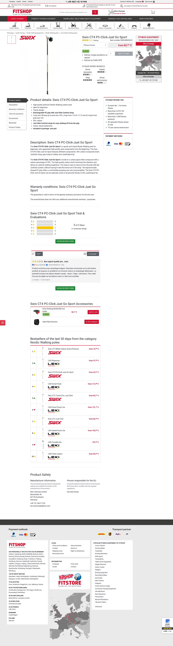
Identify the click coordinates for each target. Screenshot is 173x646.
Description (13, 106)
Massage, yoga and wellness (120, 20)
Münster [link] (11, 566)
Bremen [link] (27, 556)
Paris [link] (14, 609)
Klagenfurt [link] (23, 584)
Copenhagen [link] (13, 615)
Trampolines (99, 559)
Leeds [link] (18, 576)
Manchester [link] (25, 579)
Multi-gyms (99, 556)
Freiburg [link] (38, 559)
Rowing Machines (101, 554)
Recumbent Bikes (101, 575)
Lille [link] (10, 609)
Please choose (89, 47)
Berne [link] (15, 598)
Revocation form (58, 554)
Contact (30, 1)
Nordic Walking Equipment (35, 34)
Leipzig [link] (23, 564)
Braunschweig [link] (19, 556)
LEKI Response (54, 362)
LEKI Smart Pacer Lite (56, 409)
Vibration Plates (100, 602)
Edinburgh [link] (41, 576)
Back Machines (100, 594)
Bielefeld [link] (29, 554)
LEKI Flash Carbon (55, 455)
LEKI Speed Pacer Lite (56, 432)
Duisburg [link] (20, 559)
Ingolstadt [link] (25, 561)
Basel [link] (10, 598)
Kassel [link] (39, 561)
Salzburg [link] (35, 584)
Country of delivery (127, 1)
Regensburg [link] (27, 566)
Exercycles (98, 578)
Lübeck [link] (29, 564)
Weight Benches (100, 564)
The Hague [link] (30, 590)
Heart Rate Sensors (49, 323)
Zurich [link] (27, 598)
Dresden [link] (41, 556)
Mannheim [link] (36, 564)
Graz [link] (10, 584)
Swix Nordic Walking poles (69, 34)
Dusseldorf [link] (12, 559)
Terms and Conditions (59, 546)
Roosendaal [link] (13, 592)
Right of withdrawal (77, 551)
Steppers (98, 583)
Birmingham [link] (25, 576)
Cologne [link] (18, 564)
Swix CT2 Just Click (55, 420)
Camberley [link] (33, 576)
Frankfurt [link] (31, 559)
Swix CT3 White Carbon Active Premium (63, 350)
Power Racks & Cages (102, 586)
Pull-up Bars (99, 597)
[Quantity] (111, 55)
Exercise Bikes (100, 548)
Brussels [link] (18, 604)
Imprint (18, 1)
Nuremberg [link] (19, 566)
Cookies (55, 548)
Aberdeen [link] (12, 576)
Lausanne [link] (21, 598)
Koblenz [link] (11, 564)
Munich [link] (42, 564)
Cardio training (17, 20)
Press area (74, 564)
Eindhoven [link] (38, 590)
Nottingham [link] (34, 579)
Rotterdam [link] (21, 592)
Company (12, 1)
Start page (10, 34)
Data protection (76, 546)
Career (24, 1)
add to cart (123, 55)
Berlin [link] (24, 554)
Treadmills (98, 551)
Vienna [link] (40, 584)
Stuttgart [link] (29, 568)
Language (139, 1)
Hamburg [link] (12, 561)
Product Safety (14, 129)
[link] (108, 145)
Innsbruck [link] (16, 584)
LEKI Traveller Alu (55, 444)
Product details (15, 102)
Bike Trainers (99, 581)
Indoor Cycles (99, 567)
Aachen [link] (11, 554)
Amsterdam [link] (13, 590)
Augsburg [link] (18, 554)
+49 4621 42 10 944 (148, 80)
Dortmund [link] (34, 556)
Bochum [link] (36, 554)
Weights (98, 570)
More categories (146, 20)
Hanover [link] (19, 561)
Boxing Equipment (101, 573)
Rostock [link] (35, 566)
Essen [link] (26, 559)
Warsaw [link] (11, 621)
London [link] (18, 579)
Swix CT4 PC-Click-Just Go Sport (60, 374)
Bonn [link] (41, 554)
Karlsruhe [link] (33, 561)
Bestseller (12, 124)
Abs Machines (100, 591)
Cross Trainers (100, 546)
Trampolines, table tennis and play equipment (82, 20)
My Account (150, 1)
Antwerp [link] (12, 604)
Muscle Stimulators (101, 599)
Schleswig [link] (21, 568)
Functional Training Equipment (105, 589)
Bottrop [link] (11, 556)
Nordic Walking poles (52, 34)
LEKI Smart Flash (54, 385)
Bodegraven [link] (21, 590)
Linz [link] (29, 584)
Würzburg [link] (12, 571)
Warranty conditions (16, 111)
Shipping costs (57, 551)
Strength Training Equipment (43, 20)
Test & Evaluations (16, 115)
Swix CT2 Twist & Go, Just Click (60, 397)
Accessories (13, 120)
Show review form (65, 243)
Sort (38, 255)
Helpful (35, 281)
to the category (91, 323)
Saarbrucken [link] (13, 568)
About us (74, 548)
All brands (98, 607)
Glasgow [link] (12, 579)
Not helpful (45, 281)
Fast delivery (52, 6)
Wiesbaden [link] (36, 568)
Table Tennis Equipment (103, 562)
